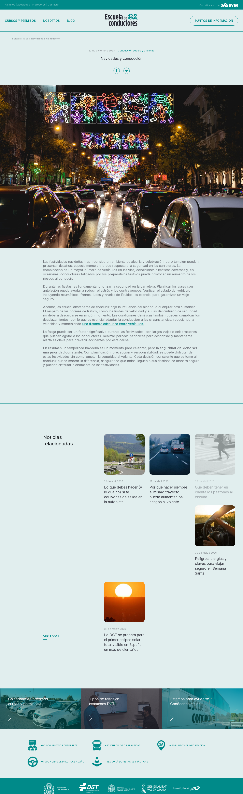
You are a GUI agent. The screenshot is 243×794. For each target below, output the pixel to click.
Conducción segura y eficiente (136, 50)
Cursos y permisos (20, 20)
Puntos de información (214, 20)
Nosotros (51, 20)
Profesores (39, 4)
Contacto (53, 4)
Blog (71, 20)
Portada (16, 38)
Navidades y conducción (45, 38)
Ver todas (51, 636)
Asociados (23, 4)
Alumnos (10, 4)
